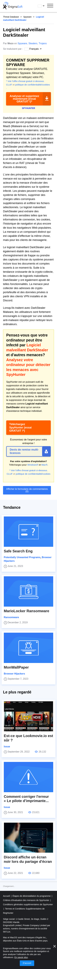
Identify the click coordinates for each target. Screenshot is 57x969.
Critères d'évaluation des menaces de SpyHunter (26, 900)
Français (41, 6)
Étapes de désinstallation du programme (32, 896)
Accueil (6, 896)
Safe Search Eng (18, 551)
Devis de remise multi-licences (24, 451)
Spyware (27, 17)
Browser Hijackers (14, 673)
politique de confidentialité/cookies (32, 84)
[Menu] (50, 6)
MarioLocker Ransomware (26, 611)
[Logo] (12, 6)
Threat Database (11, 17)
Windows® (32, 464)
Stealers (32, 43)
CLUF (9, 84)
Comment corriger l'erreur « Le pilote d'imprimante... (26, 798)
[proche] (54, 946)
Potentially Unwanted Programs (22, 557)
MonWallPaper (16, 667)
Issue (7, 746)
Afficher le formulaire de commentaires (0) (27, 490)
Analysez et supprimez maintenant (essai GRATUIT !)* (24, 99)
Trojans (43, 43)
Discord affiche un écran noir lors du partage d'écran (28, 859)
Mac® (44, 464)
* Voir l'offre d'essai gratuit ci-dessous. (25, 81)
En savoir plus (21, 957)
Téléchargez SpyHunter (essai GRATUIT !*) (20, 427)
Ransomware (11, 617)
